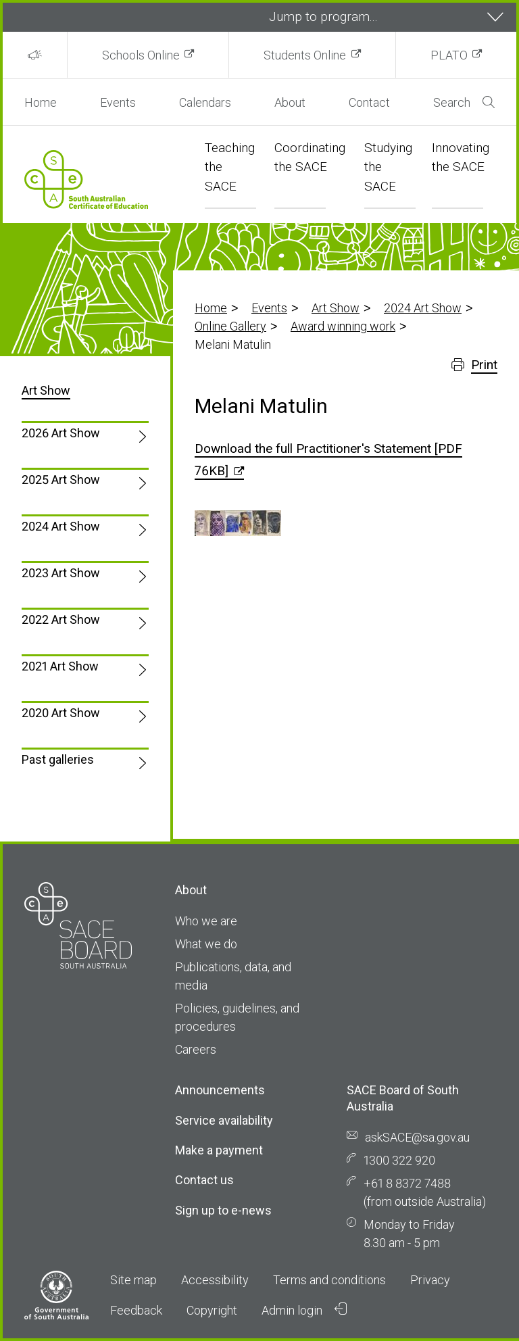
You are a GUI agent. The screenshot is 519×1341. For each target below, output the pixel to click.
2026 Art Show (61, 433)
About (289, 102)
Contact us (204, 1180)
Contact (369, 102)
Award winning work (343, 326)
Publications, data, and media (233, 976)
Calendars (205, 102)
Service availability (224, 1120)
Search (464, 102)
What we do (206, 944)
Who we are (206, 921)
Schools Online (141, 55)
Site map (133, 1280)
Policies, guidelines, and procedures (237, 1017)
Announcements (220, 1090)
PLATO (449, 55)
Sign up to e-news (223, 1210)
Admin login (304, 1309)
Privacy (430, 1280)
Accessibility (215, 1280)
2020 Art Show (61, 713)
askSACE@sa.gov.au (417, 1137)
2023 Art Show (61, 573)
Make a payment (219, 1150)
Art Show (336, 308)
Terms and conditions (329, 1280)
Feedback (136, 1310)
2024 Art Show (423, 308)
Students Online (305, 55)
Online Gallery (230, 326)
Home (40, 102)
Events (118, 102)
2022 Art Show (61, 619)
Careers (195, 1049)
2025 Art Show (61, 479)
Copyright (212, 1310)
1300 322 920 (399, 1160)
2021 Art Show (60, 666)
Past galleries (58, 759)
